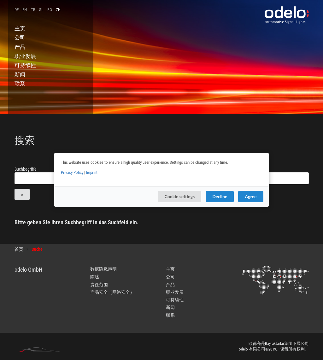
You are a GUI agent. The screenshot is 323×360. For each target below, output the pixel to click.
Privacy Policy (72, 172)
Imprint (91, 172)
